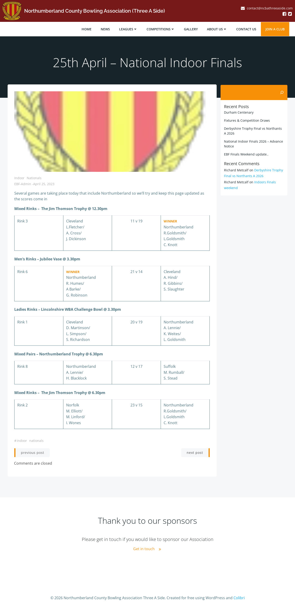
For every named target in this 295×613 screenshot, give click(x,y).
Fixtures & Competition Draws (247, 120)
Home (87, 29)
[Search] (282, 92)
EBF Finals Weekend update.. (246, 154)
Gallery (191, 29)
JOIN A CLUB (275, 29)
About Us (217, 29)
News (105, 29)
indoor (22, 441)
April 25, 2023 (43, 184)
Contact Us (246, 29)
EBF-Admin (22, 184)
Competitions (161, 29)
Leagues (128, 29)
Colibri (239, 599)
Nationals (34, 178)
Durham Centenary (238, 112)
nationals (36, 441)
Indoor (19, 178)
